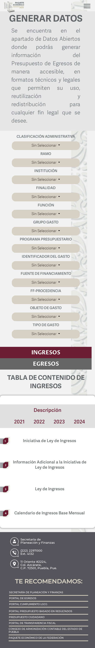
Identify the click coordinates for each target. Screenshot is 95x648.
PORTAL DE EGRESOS (22, 598)
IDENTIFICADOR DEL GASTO (46, 257)
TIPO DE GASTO (46, 325)
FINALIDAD (46, 188)
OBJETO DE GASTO (46, 308)
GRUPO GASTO (45, 222)
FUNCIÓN (46, 205)
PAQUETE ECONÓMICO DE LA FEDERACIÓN (36, 637)
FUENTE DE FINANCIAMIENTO (46, 274)
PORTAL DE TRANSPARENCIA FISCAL (32, 623)
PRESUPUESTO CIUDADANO (27, 617)
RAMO (45, 154)
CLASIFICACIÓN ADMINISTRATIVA (46, 137)
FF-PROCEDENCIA (45, 291)
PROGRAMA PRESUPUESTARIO (46, 239)
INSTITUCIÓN (45, 171)
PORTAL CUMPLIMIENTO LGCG (28, 604)
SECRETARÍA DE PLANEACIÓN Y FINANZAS (36, 592)
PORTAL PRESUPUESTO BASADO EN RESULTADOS (40, 611)
